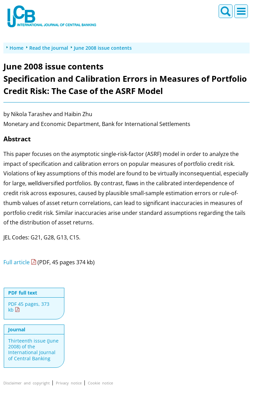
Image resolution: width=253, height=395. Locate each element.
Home (16, 48)
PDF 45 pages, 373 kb (28, 307)
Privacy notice (69, 382)
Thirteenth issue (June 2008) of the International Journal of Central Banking (33, 349)
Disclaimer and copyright (26, 382)
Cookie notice (100, 382)
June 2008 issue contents (103, 48)
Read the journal (48, 48)
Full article (16, 262)
